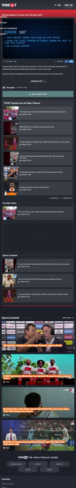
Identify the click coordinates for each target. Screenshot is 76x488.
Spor (29, 441)
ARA (58, 5)
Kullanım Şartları (8, 455)
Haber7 (49, 483)
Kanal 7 (11, 483)
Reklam (4, 460)
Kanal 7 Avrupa (29, 483)
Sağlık (57, 434)
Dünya (38, 434)
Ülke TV (36, 483)
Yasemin (62, 483)
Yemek (48, 441)
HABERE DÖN (66, 198)
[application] (38, 39)
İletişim (4, 465)
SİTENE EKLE (53, 198)
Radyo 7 (20, 483)
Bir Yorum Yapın (38, 94)
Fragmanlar (19, 434)
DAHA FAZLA (68, 318)
